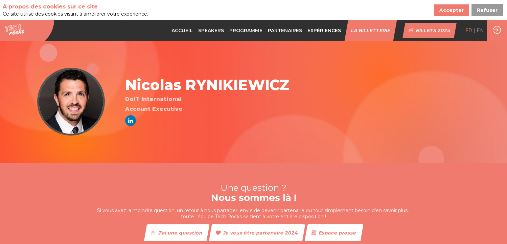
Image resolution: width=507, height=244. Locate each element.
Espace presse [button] (334, 233)
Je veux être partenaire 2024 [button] (257, 233)
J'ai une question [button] (176, 233)
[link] (182, 30)
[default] (245, 30)
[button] (371, 30)
